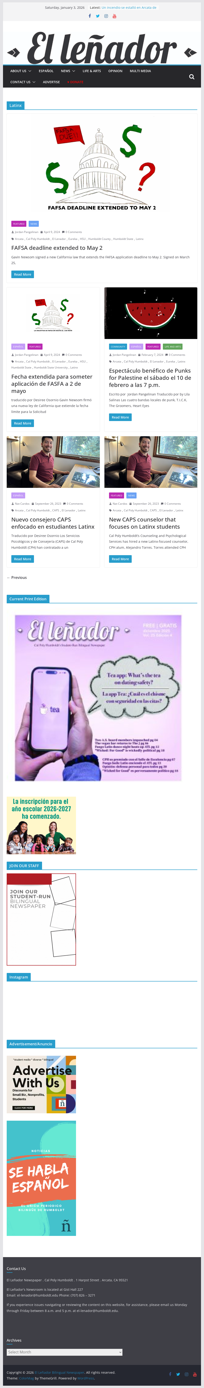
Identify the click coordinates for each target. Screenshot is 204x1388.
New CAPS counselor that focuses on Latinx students (144, 523)
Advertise (51, 82)
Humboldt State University (51, 367)
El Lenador (59, 239)
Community (118, 346)
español (46, 71)
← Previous (17, 577)
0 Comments (72, 232)
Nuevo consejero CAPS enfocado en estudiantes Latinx (52, 523)
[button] (28, 71)
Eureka (72, 239)
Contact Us (20, 82)
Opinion (115, 71)
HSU (83, 239)
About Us (18, 71)
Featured (18, 223)
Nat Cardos (22, 504)
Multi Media (140, 71)
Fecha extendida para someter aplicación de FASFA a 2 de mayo (51, 384)
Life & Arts (92, 71)
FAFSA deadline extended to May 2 (57, 247)
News (65, 71)
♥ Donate (75, 82)
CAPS (55, 510)
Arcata (19, 239)
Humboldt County (99, 239)
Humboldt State (123, 239)
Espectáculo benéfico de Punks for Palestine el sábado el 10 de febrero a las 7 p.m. (150, 378)
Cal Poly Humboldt (38, 239)
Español (18, 346)
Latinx (139, 239)
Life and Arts (173, 346)
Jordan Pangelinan (26, 232)
